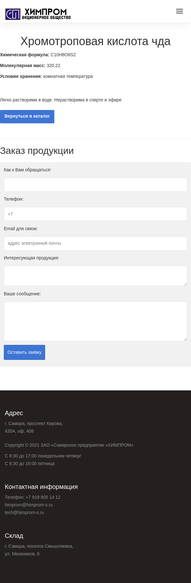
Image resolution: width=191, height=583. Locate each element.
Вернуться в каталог (27, 116)
